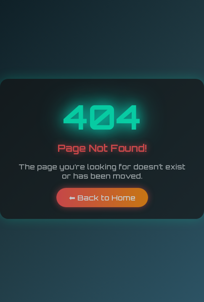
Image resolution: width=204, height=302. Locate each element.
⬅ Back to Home (102, 196)
